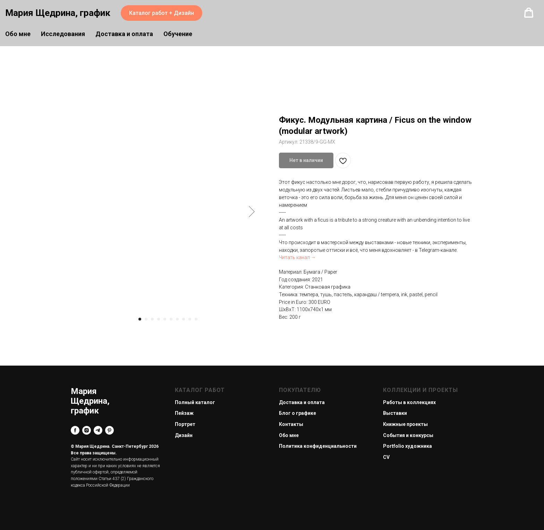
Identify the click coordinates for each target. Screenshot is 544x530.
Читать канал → (297, 257)
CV (386, 457)
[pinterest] (109, 430)
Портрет (185, 424)
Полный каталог (195, 402)
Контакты (291, 424)
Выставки (395, 413)
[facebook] (75, 430)
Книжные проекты (405, 424)
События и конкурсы (408, 435)
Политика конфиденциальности (318, 446)
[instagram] (86, 430)
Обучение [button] (177, 33)
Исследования (63, 33)
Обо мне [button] (18, 33)
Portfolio (393, 446)
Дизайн (184, 435)
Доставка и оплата (124, 33)
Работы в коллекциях (409, 402)
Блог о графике (297, 413)
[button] (529, 13)
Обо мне (289, 435)
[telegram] (98, 430)
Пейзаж (184, 413)
